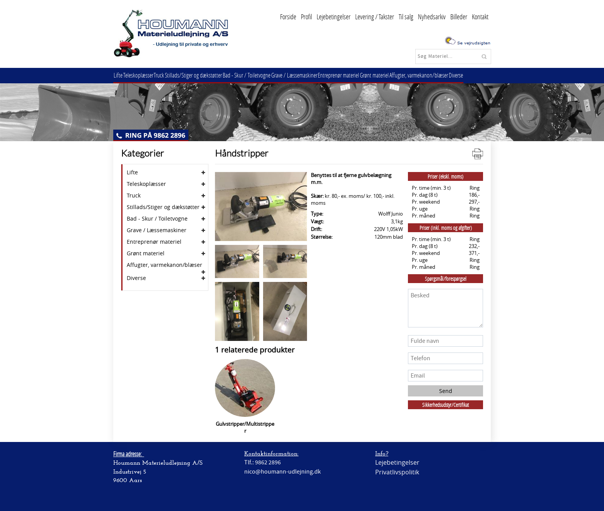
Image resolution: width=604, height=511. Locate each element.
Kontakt (480, 16)
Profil (306, 16)
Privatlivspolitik (397, 472)
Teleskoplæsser (142, 75)
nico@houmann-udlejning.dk (282, 472)
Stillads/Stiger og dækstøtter (201, 75)
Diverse (478, 75)
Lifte (119, 75)
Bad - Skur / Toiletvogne (257, 75)
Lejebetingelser (334, 16)
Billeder (458, 16)
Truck (165, 75)
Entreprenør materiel (354, 75)
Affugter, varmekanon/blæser (439, 75)
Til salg (406, 16)
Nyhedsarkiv (432, 16)
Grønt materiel (392, 75)
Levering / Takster (374, 16)
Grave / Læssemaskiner (307, 75)
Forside (288, 16)
